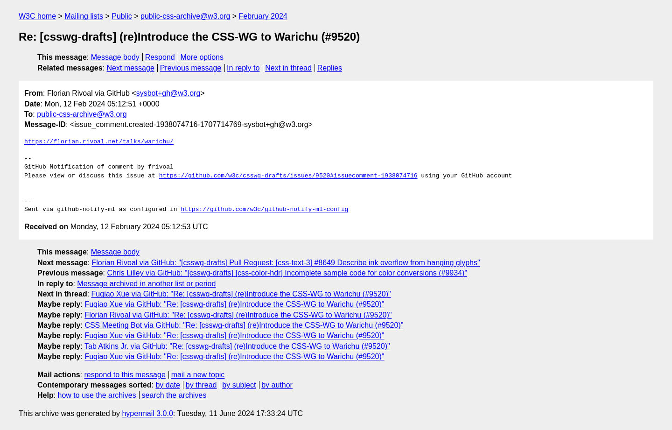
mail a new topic (198, 375)
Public (122, 16)
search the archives (174, 395)
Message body (115, 57)
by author (277, 385)
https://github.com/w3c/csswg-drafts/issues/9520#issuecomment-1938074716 (288, 176)
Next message (130, 68)
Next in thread (288, 68)
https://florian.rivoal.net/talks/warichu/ (99, 142)
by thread (201, 385)
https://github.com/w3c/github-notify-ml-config (264, 209)
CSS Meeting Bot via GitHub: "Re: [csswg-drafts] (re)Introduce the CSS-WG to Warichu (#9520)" (243, 325)
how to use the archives (97, 395)
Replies (329, 68)
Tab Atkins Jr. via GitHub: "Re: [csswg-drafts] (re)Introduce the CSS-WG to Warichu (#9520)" (237, 346)
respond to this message (124, 375)
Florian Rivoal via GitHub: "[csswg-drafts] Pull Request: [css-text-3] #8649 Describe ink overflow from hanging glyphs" (286, 263)
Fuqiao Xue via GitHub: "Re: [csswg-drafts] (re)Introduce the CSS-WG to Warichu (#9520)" (241, 294)
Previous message (191, 68)
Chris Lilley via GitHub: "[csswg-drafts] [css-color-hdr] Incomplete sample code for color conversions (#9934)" (287, 273)
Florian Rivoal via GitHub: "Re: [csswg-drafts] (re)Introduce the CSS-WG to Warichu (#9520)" (238, 315)
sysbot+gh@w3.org (168, 93)
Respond (160, 57)
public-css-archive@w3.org (185, 16)
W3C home (37, 16)
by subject (239, 385)
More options (202, 57)
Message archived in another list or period (146, 284)
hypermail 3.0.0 (147, 413)
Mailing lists (83, 16)
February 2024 (263, 16)
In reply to (243, 68)
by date (167, 385)
